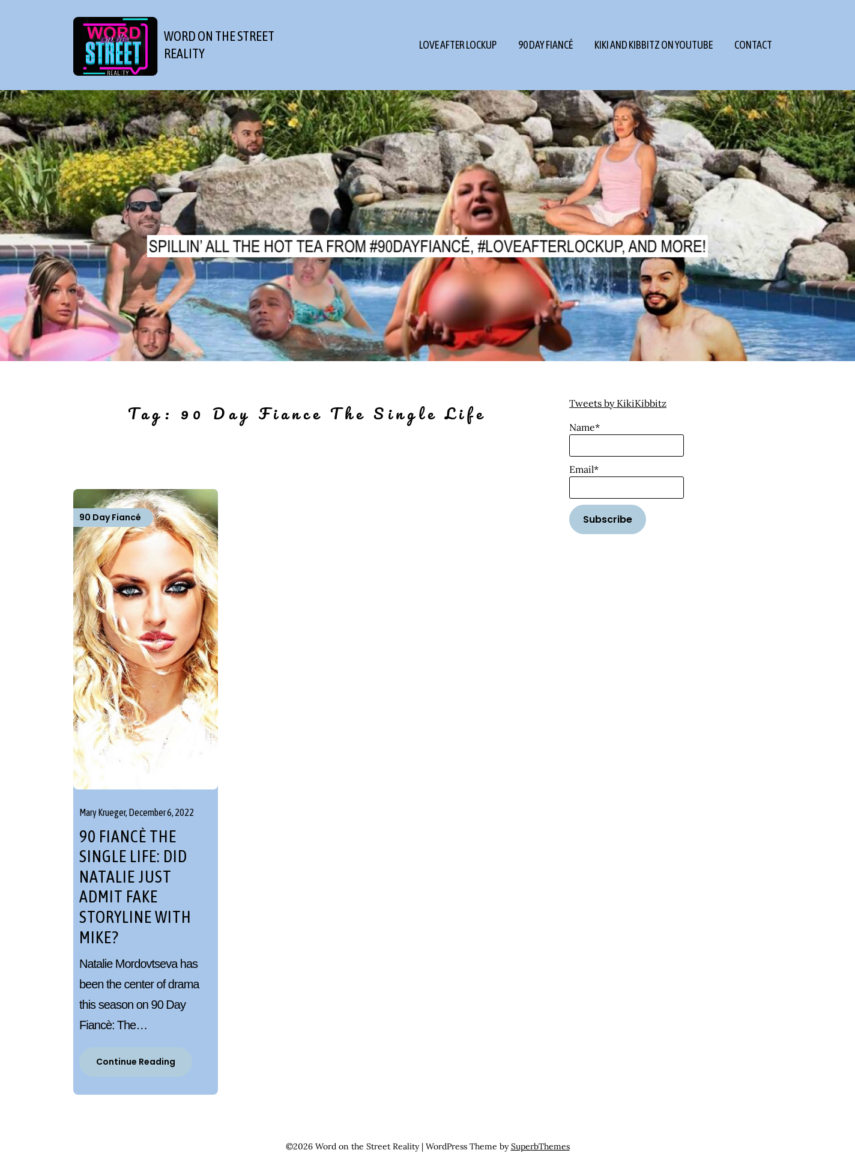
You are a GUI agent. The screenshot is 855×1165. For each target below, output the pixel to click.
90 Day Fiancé (545, 44)
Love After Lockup (458, 44)
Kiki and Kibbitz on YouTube (653, 44)
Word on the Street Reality (219, 44)
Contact (753, 44)
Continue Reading (135, 1062)
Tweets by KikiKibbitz (617, 403)
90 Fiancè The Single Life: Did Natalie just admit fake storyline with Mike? (135, 887)
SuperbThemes (540, 1146)
